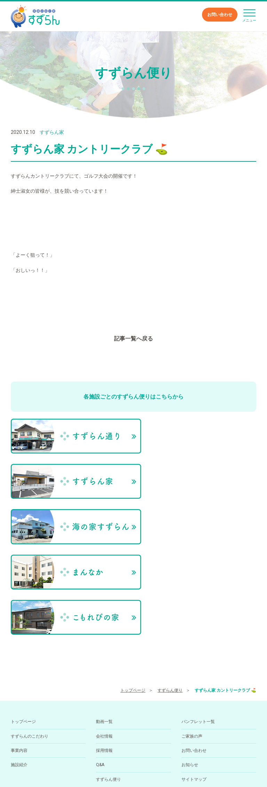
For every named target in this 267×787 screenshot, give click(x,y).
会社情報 (104, 635)
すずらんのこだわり (29, 635)
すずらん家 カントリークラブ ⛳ (225, 589)
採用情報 (104, 649)
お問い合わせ (219, 14)
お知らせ (189, 663)
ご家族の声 (191, 635)
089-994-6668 (118, 747)
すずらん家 (52, 132)
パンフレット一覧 (198, 620)
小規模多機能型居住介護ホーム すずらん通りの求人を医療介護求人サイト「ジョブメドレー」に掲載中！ (133, 769)
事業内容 (19, 649)
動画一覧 (104, 620)
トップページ (132, 589)
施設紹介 (19, 663)
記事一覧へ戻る (133, 338)
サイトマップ (194, 678)
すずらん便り (170, 589)
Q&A (100, 663)
